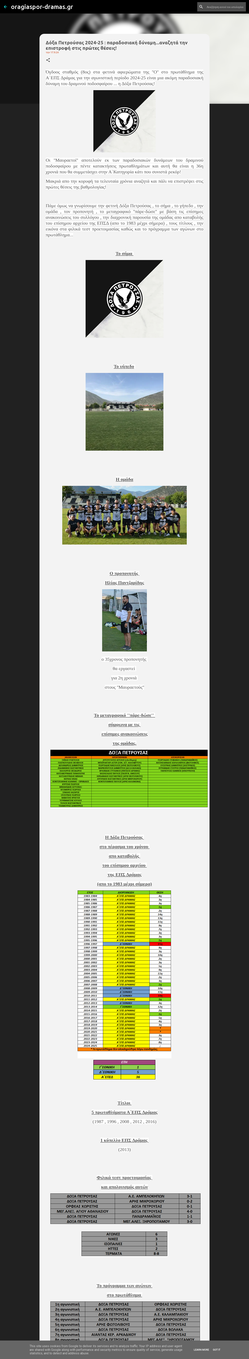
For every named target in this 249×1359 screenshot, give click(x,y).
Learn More (201, 1349)
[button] (48, 60)
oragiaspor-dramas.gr (42, 6)
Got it (216, 1349)
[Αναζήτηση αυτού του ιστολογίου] (225, 6)
